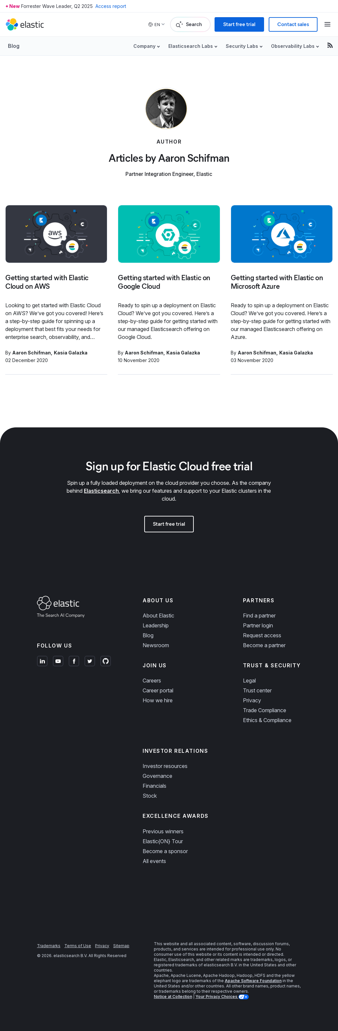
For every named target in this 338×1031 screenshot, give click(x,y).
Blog (13, 46)
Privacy (252, 700)
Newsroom (156, 645)
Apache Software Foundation (253, 980)
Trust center (257, 690)
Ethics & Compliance (267, 720)
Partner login (258, 625)
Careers (152, 680)
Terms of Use (77, 945)
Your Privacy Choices (216, 996)
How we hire (158, 700)
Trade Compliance (264, 710)
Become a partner (264, 645)
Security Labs (242, 46)
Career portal (158, 690)
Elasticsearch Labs (190, 46)
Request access (262, 635)
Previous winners (163, 831)
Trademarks (48, 945)
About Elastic (158, 615)
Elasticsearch (101, 490)
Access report (110, 6)
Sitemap (121, 945)
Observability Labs (293, 46)
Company (144, 46)
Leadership (156, 625)
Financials (154, 785)
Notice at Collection (173, 996)
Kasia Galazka (70, 352)
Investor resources (165, 766)
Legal (249, 680)
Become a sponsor (165, 851)
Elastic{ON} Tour (163, 841)
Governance (157, 776)
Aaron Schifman (31, 352)
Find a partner (259, 615)
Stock (150, 795)
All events (154, 861)
